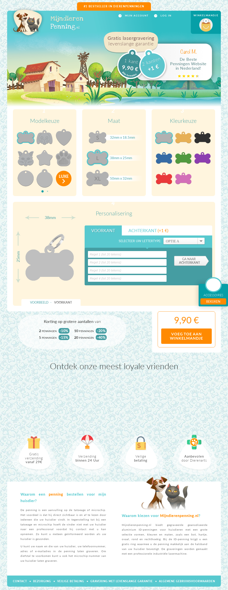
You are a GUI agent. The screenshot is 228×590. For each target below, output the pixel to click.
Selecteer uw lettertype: (140, 241)
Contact (20, 581)
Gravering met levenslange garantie (121, 581)
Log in (165, 15)
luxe (64, 176)
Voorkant (103, 230)
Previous (9, 403)
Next (218, 403)
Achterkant (148, 230)
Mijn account (136, 15)
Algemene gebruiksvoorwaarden (187, 581)
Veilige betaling (70, 581)
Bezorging (42, 581)
